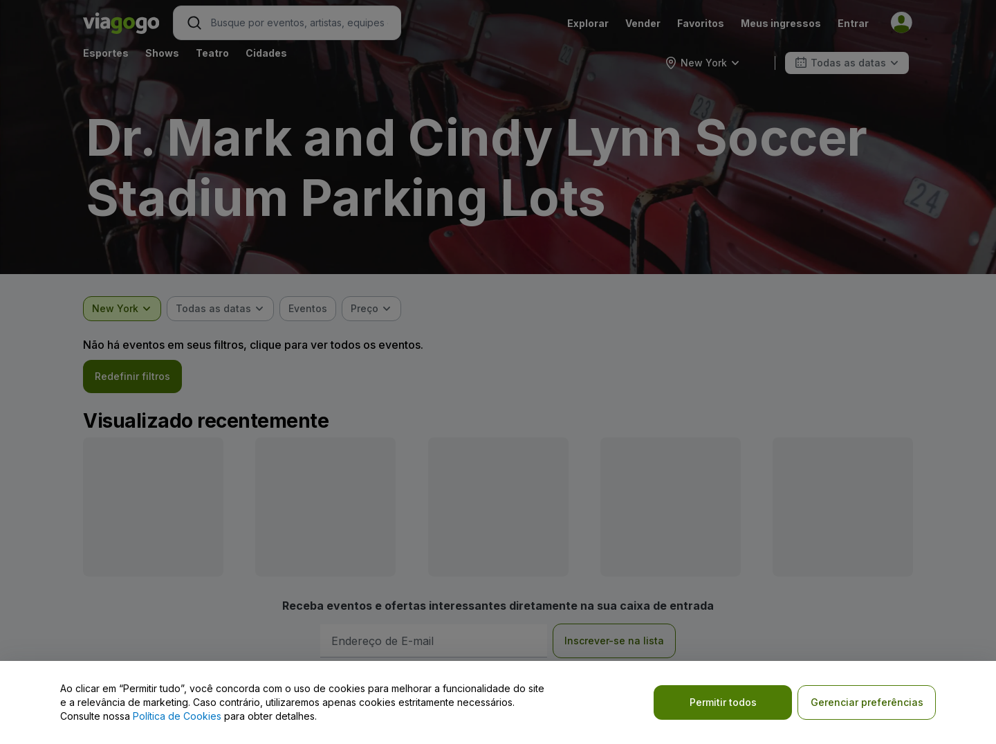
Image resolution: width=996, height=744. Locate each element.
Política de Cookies (177, 716)
